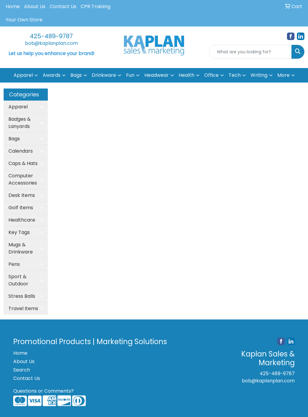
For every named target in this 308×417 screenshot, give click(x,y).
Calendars (20, 151)
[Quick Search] (250, 52)
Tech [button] (235, 75)
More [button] (283, 75)
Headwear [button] (156, 75)
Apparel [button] (23, 75)
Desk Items (21, 195)
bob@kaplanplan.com (51, 43)
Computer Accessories (22, 179)
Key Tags (19, 232)
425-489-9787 (51, 36)
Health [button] (186, 75)
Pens (14, 264)
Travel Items (23, 308)
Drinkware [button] (104, 75)
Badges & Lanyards (19, 123)
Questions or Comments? (43, 390)
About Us (34, 6)
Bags (14, 138)
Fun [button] (130, 75)
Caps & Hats (23, 163)
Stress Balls (21, 296)
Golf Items (20, 207)
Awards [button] (51, 75)
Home (13, 6)
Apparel (18, 106)
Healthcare (21, 219)
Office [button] (211, 75)
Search (21, 369)
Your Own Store (24, 19)
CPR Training (95, 6)
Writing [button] (259, 75)
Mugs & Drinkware (20, 248)
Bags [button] (76, 75)
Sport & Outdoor (18, 280)
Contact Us (63, 6)
